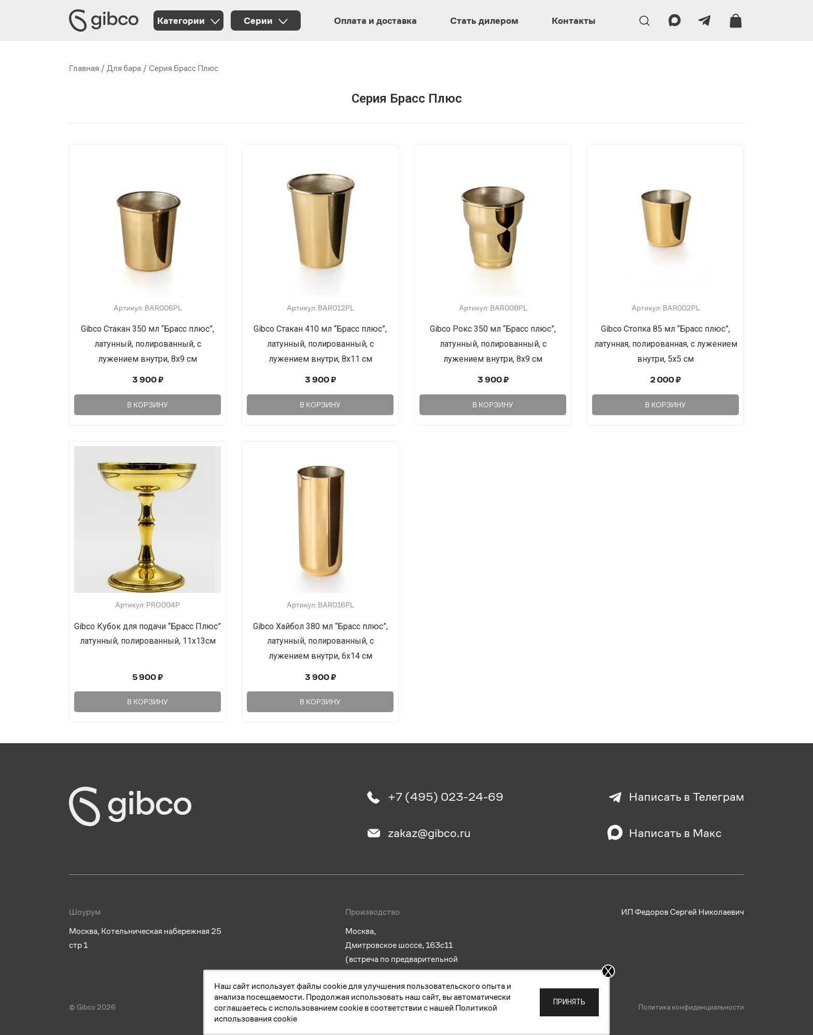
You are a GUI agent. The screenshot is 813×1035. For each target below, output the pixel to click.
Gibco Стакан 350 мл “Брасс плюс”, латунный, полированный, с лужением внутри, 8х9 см (147, 344)
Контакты (573, 20)
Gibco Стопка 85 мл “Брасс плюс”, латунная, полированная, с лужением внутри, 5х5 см (665, 344)
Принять (569, 1002)
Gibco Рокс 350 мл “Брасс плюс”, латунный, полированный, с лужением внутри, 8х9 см (493, 344)
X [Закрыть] (608, 971)
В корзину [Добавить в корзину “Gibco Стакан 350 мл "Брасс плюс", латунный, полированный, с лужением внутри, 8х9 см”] (147, 403)
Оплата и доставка (375, 20)
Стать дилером (484, 20)
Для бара (124, 68)
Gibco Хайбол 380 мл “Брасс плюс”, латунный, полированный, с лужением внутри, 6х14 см (320, 640)
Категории (181, 20)
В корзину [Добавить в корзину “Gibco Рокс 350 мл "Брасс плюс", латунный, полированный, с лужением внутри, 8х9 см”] (492, 403)
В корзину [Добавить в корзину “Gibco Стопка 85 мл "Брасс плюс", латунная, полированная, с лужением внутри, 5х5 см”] (665, 403)
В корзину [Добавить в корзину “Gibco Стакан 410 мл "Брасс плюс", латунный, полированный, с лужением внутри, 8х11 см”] (320, 403)
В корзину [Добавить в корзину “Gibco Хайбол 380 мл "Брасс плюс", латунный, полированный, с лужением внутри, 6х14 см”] (320, 699)
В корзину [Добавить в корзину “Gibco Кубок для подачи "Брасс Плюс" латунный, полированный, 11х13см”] (147, 699)
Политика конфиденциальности (691, 1005)
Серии (258, 20)
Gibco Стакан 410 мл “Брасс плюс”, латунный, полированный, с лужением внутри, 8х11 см (320, 344)
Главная (84, 68)
